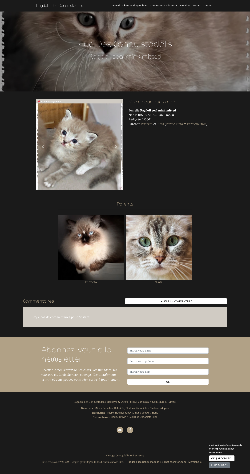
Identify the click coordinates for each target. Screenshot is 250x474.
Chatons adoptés (159, 408)
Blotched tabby (123, 412)
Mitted (145, 412)
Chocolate (145, 417)
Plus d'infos (219, 465)
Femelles (184, 5)
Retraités (119, 408)
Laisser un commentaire (176, 301)
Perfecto (147, 124)
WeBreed (64, 461)
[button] (42, 146)
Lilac (154, 417)
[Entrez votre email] (168, 351)
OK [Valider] (168, 381)
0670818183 (128, 401)
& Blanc (136, 412)
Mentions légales (198, 461)
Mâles (196, 5)
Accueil (115, 5)
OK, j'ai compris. (221, 458)
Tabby (110, 412)
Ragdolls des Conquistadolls (59, 5)
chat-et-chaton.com (175, 461)
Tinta (161, 124)
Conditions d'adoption (163, 5)
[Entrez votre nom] (168, 372)
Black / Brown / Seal (122, 417)
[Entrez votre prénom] (168, 361)
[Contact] (120, 429)
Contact (208, 5)
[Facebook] (130, 429)
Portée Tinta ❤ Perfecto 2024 (186, 124)
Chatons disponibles (134, 5)
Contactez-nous (146, 401)
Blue (136, 417)
